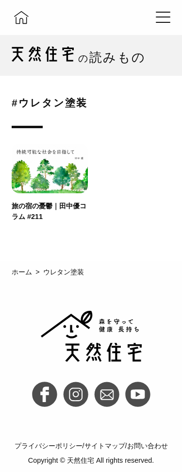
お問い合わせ (147, 446)
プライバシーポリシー (49, 446)
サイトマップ (104, 446)
